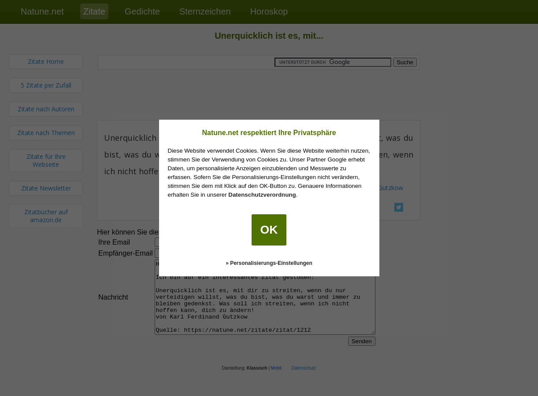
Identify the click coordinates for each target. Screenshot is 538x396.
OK (269, 229)
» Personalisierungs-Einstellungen (269, 263)
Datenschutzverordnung (262, 194)
